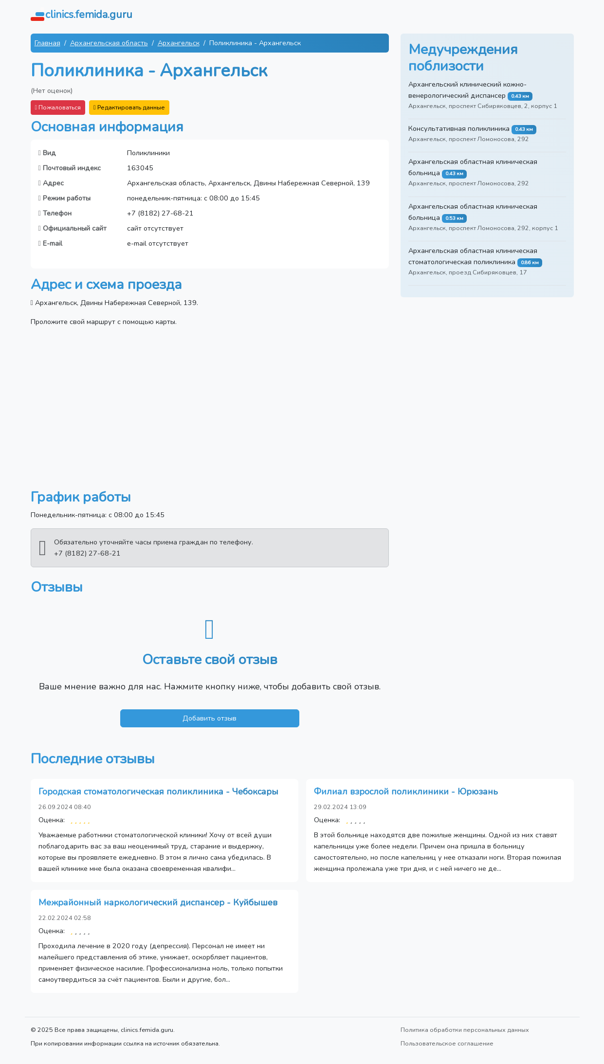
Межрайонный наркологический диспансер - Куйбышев (157, 902)
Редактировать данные (129, 107)
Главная (47, 43)
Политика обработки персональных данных (465, 1030)
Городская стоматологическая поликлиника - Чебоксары (158, 791)
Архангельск (179, 43)
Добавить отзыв (210, 718)
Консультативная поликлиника (459, 128)
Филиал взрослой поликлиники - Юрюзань (406, 791)
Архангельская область (109, 43)
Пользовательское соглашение (447, 1043)
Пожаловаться (58, 107)
